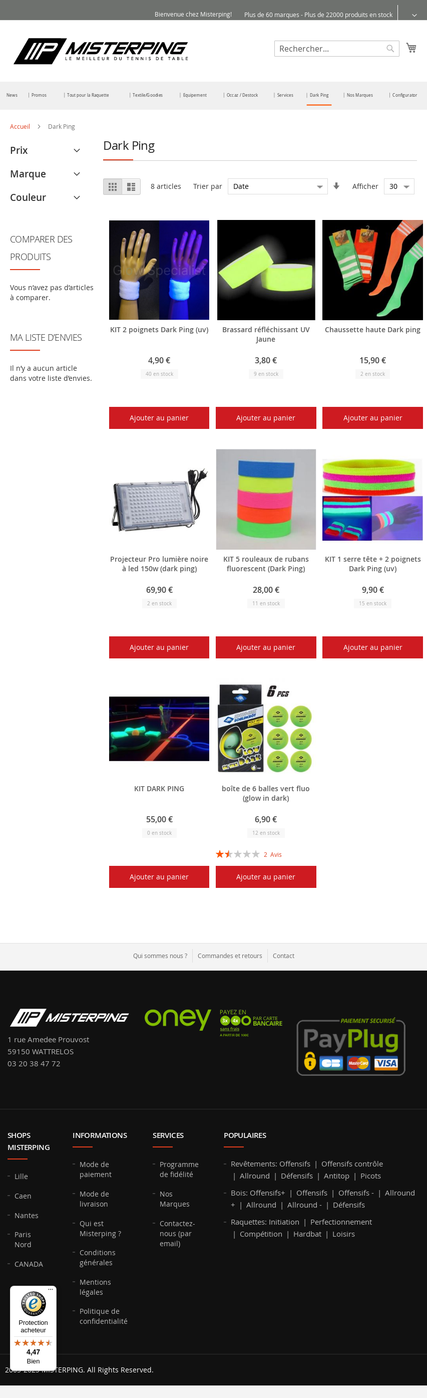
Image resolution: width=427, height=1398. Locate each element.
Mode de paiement (96, 1169)
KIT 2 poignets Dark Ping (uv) (159, 329)
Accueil (21, 126)
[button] (408, 15)
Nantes (27, 1215)
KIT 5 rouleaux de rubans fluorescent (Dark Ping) (266, 563)
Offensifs (294, 1163)
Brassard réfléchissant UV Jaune (266, 334)
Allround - (304, 1205)
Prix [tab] (19, 150)
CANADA (29, 1264)
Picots (370, 1176)
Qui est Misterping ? (100, 1228)
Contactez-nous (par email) (177, 1233)
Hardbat (307, 1234)
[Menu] (51, 1292)
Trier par (207, 186)
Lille (21, 1176)
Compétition (261, 1234)
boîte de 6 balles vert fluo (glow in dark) (266, 793)
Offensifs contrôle (352, 1163)
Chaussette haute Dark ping (372, 329)
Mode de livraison (94, 1199)
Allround (255, 1176)
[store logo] (100, 50)
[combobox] (336, 49)
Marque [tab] (28, 173)
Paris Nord (23, 1239)
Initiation (284, 1222)
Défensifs (297, 1176)
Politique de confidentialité (104, 1316)
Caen (23, 1196)
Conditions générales (98, 1257)
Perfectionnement (341, 1222)
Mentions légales (95, 1287)
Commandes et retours (230, 956)
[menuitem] (12, 95)
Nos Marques (175, 1199)
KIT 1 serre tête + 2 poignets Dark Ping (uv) (373, 563)
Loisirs (343, 1234)
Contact (283, 956)
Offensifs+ (267, 1193)
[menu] (213, 96)
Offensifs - (356, 1193)
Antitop (336, 1176)
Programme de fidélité (179, 1169)
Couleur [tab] (28, 197)
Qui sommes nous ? (160, 956)
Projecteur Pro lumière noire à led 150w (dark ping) (159, 563)
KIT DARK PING (159, 788)
